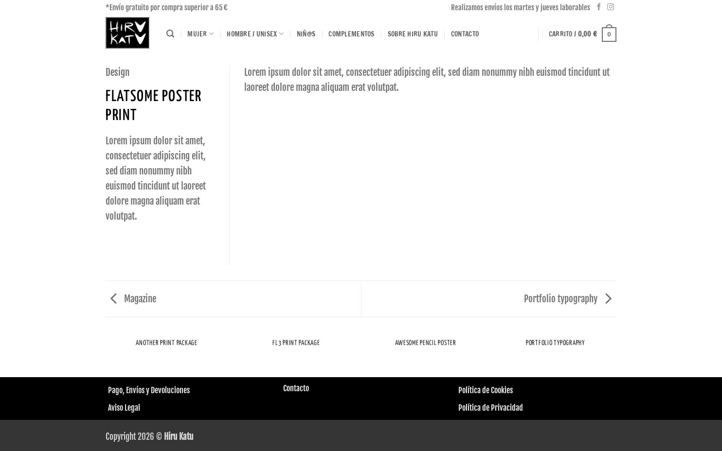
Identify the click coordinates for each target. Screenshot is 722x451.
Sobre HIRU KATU (413, 33)
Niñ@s (306, 33)
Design (117, 72)
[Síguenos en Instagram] (610, 7)
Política (469, 390)
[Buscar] (170, 34)
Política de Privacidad (490, 408)
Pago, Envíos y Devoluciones (149, 390)
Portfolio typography (568, 299)
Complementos (351, 33)
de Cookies (497, 390)
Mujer (200, 34)
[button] (582, 34)
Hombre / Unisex (255, 34)
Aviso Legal (124, 408)
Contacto (465, 33)
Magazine (133, 299)
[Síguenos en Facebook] (599, 7)
